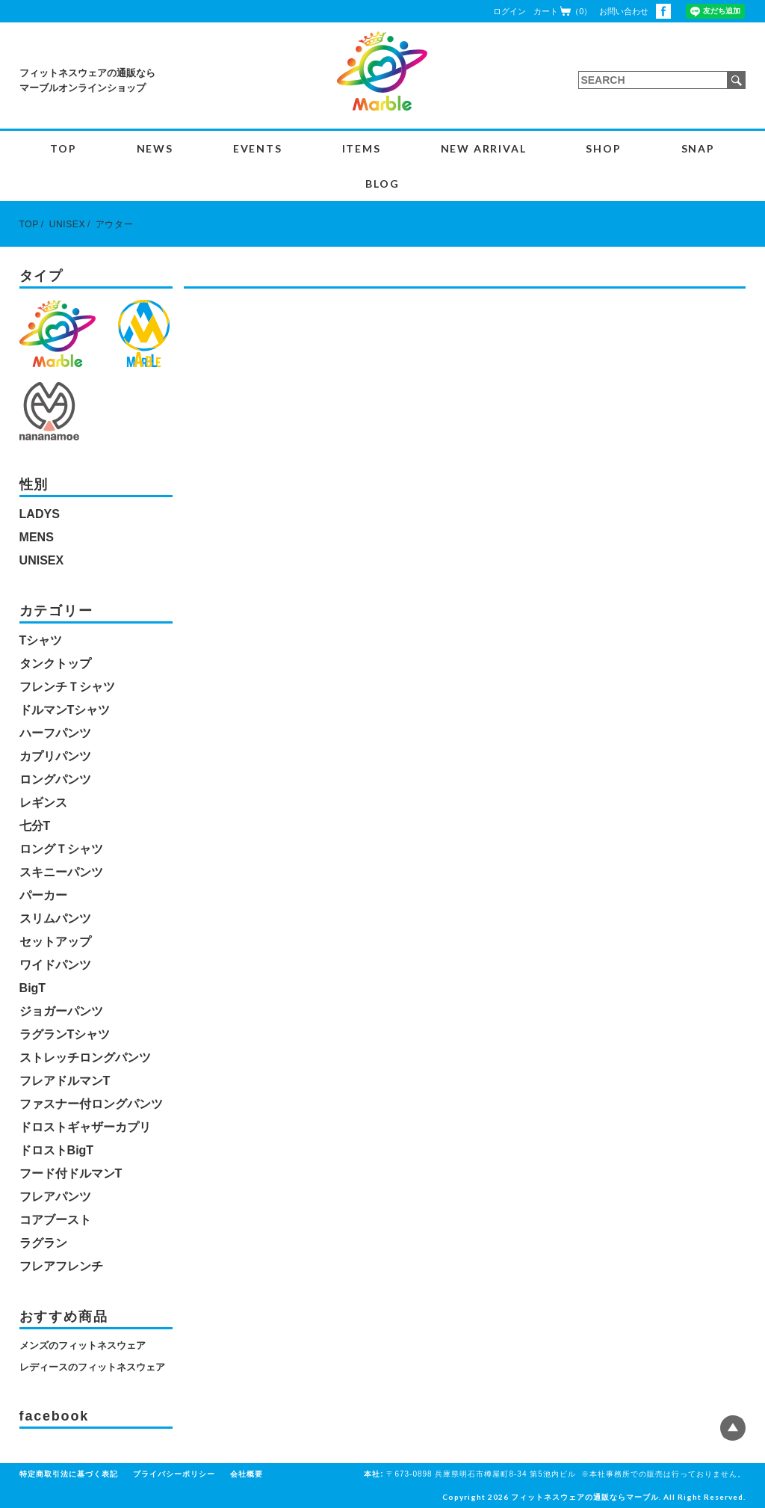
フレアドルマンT (65, 1080)
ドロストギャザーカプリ (85, 1127)
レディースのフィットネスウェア (92, 1367)
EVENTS (257, 148)
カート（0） (562, 11)
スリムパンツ (55, 918)
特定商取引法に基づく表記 (68, 1474)
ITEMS (361, 148)
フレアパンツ (55, 1196)
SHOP (603, 148)
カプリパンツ (55, 756)
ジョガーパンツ (61, 1011)
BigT (32, 988)
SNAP (698, 148)
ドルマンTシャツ (65, 710)
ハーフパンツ (55, 733)
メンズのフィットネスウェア (82, 1345)
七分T (35, 825)
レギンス (43, 802)
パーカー (43, 895)
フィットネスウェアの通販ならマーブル (585, 1496)
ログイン (509, 11)
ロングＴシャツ (61, 849)
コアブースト (55, 1219)
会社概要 (246, 1474)
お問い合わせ (623, 11)
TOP (63, 148)
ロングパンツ (55, 779)
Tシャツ (41, 640)
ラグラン (43, 1243)
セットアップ (55, 941)
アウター (114, 224)
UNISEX (67, 224)
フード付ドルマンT (71, 1173)
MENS (36, 537)
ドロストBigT (56, 1150)
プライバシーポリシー (174, 1474)
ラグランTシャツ (65, 1034)
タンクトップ (55, 663)
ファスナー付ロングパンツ (91, 1104)
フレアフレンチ (61, 1266)
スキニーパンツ (61, 872)
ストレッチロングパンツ (85, 1057)
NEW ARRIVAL (484, 148)
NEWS (155, 148)
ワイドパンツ (55, 964)
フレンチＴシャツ (67, 686)
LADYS (39, 514)
